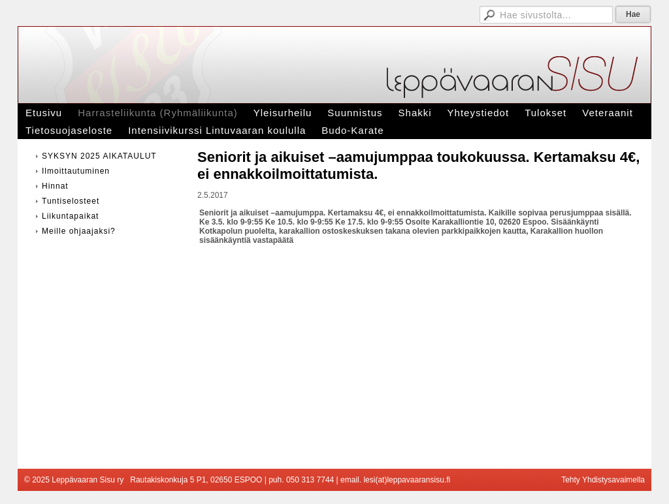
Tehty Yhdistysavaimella (603, 479)
